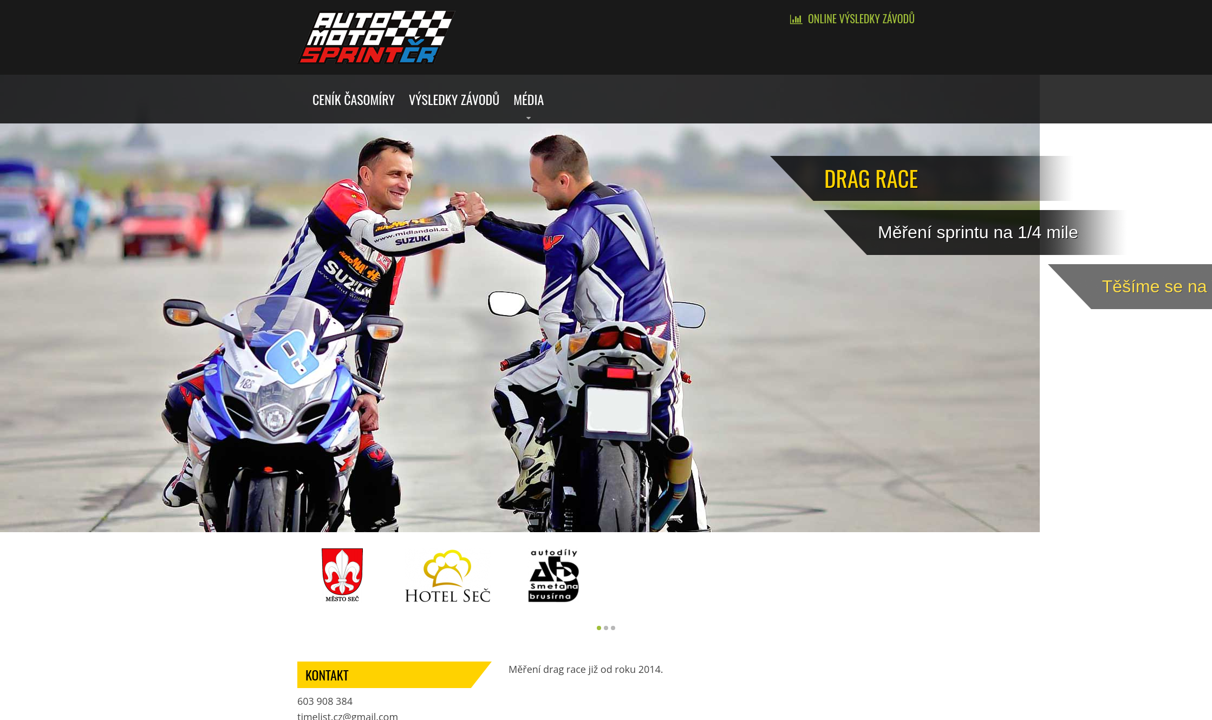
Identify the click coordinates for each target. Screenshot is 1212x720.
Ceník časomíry (353, 99)
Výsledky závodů (454, 99)
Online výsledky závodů (861, 18)
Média (528, 99)
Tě (1172, 286)
